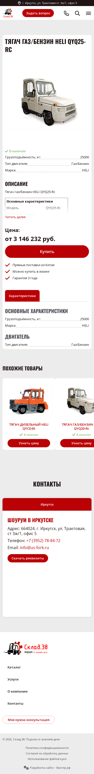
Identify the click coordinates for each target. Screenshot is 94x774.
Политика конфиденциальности (47, 748)
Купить (47, 251)
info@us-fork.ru (34, 547)
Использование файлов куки (47, 759)
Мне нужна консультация (28, 719)
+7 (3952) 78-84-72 (43, 540)
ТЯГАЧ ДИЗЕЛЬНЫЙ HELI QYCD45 (28, 426)
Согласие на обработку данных (47, 753)
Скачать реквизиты (28, 558)
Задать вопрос (38, 13)
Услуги (13, 679)
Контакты (16, 703)
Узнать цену (29, 443)
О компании (18, 691)
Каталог (14, 667)
